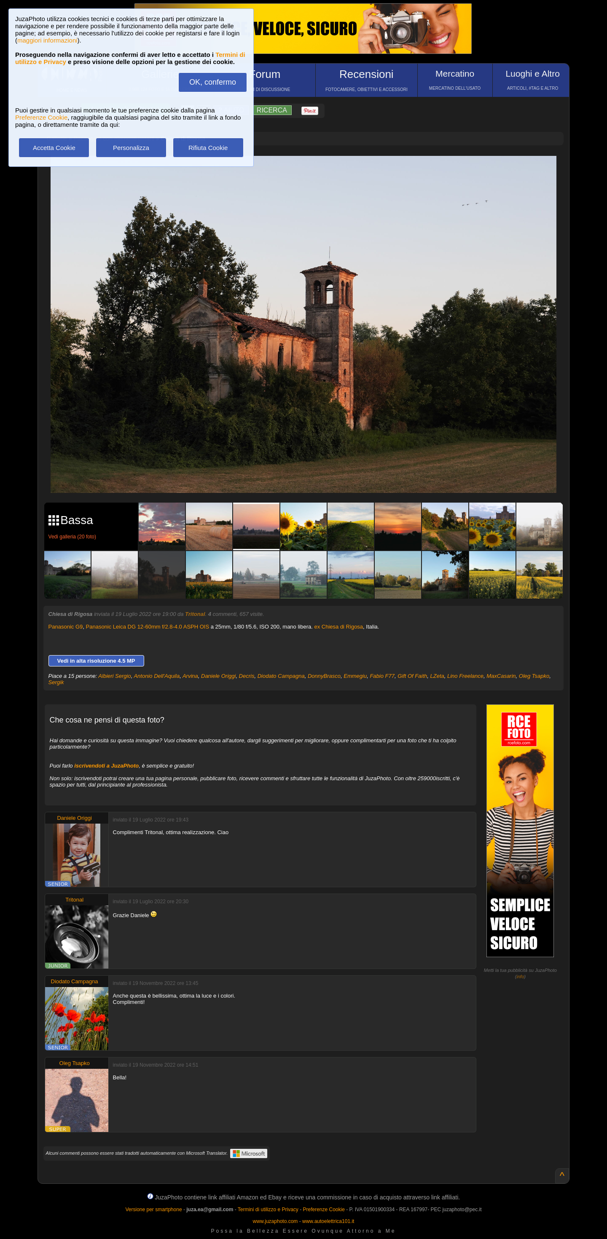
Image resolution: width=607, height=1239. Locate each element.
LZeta (437, 676)
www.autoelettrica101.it (328, 1221)
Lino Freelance (465, 676)
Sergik (56, 682)
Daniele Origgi (218, 676)
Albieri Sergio (114, 676)
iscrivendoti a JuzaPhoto (106, 766)
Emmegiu (355, 676)
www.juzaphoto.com (275, 1221)
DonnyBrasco (324, 676)
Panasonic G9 (65, 627)
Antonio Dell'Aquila (157, 676)
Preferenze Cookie (41, 117)
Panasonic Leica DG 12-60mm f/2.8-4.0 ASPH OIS (147, 627)
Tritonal (195, 614)
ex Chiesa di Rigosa (338, 627)
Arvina (190, 676)
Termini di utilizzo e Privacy (268, 1209)
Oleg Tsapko (534, 676)
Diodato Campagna (281, 676)
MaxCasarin (501, 676)
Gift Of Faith (412, 676)
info (520, 976)
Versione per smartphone (153, 1209)
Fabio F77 (382, 676)
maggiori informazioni (47, 40)
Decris (247, 676)
